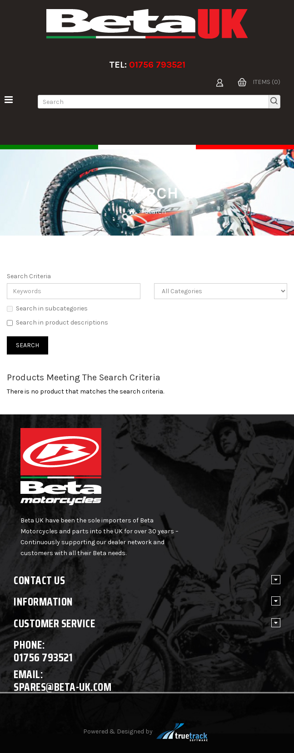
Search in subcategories (47, 308)
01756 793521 (157, 64)
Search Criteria (29, 276)
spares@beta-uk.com (62, 687)
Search (155, 212)
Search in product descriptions (57, 322)
